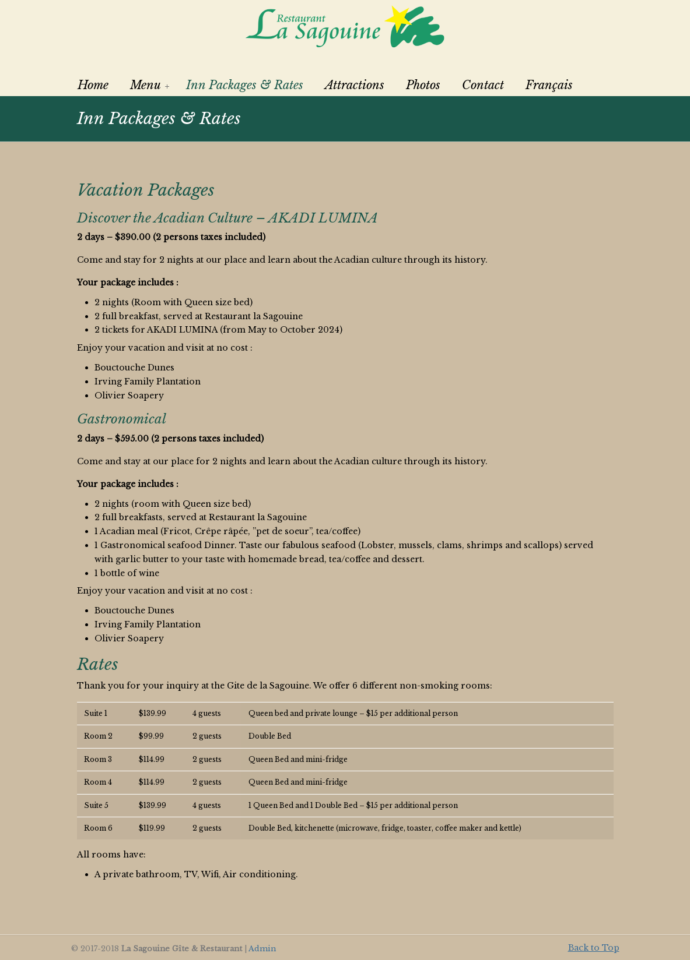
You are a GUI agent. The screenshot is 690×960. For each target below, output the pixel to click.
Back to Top (593, 948)
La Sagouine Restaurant (345, 26)
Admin (262, 948)
